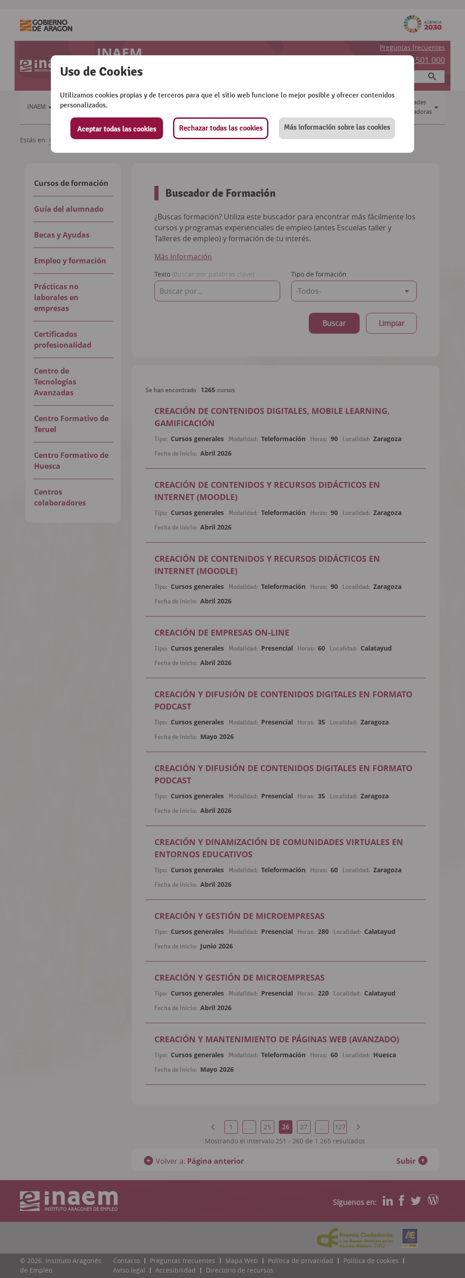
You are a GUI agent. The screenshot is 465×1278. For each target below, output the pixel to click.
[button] (337, 128)
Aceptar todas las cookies (116, 129)
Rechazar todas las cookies (220, 128)
